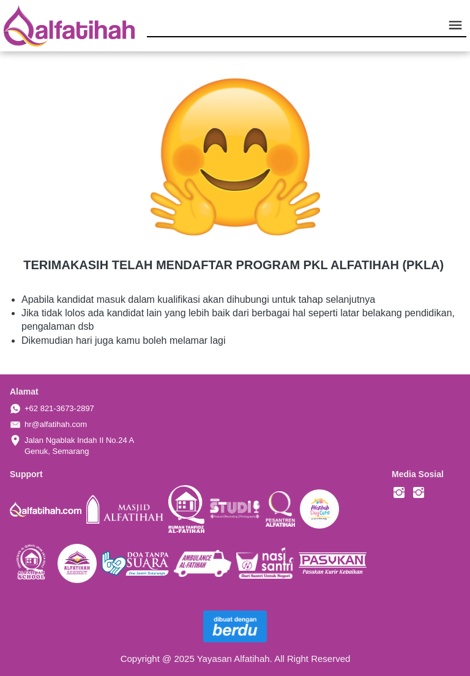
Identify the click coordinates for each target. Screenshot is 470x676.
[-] (399, 493)
